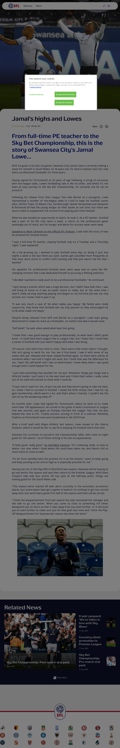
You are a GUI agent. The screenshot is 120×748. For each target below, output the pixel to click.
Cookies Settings (36, 94)
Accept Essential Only (65, 94)
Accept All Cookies (64, 102)
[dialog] (61, 92)
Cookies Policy (35, 87)
